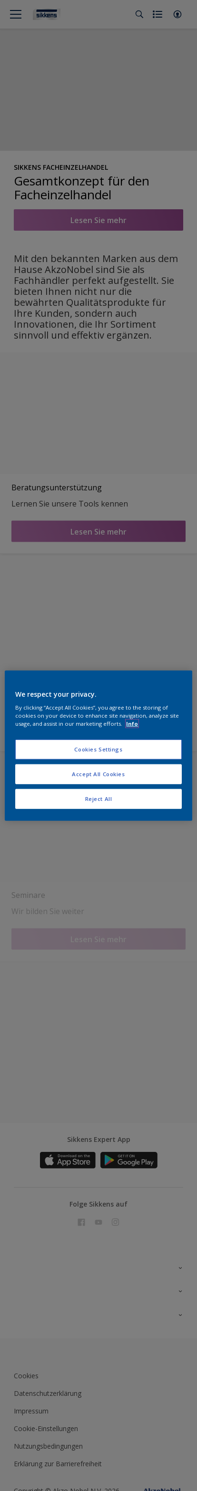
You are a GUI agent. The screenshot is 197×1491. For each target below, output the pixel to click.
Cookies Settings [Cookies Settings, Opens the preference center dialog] (98, 749)
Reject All (98, 798)
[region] (98, 745)
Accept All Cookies (98, 774)
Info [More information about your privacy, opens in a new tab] (132, 723)
